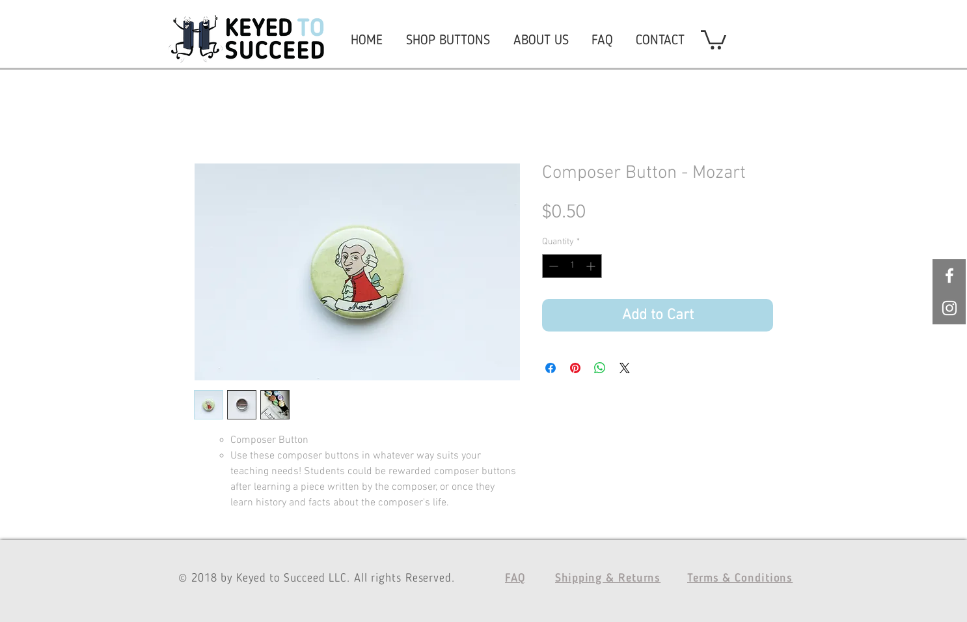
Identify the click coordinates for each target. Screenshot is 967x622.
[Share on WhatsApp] (600, 368)
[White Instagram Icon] (949, 308)
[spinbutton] (572, 266)
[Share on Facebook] (550, 368)
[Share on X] (625, 368)
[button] (713, 38)
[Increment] (592, 266)
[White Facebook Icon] (949, 275)
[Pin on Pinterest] (575, 368)
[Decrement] (552, 266)
